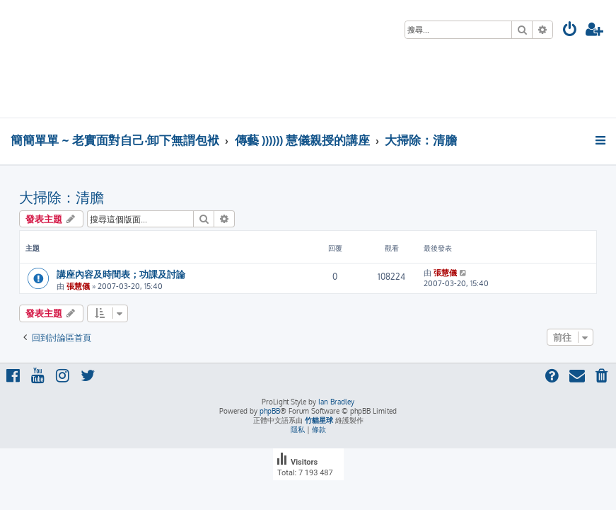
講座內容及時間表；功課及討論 (121, 274)
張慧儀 (78, 286)
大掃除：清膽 (61, 197)
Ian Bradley (336, 401)
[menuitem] (570, 30)
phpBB (270, 411)
